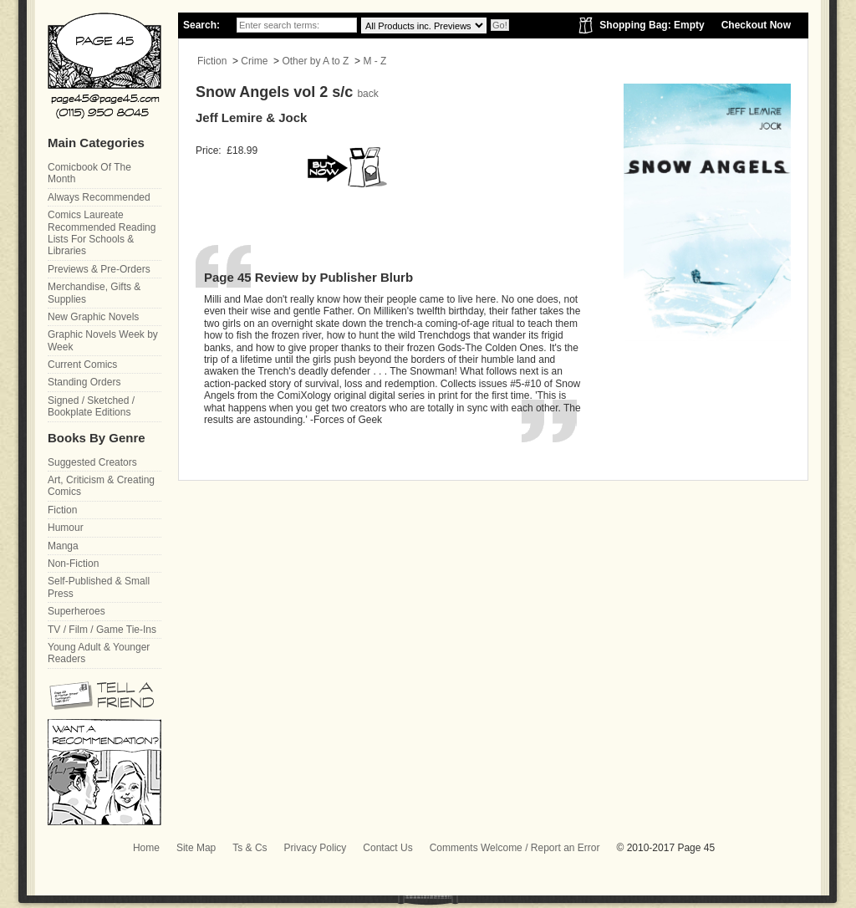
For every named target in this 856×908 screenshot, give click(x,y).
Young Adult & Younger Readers (99, 653)
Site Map (196, 848)
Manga (63, 546)
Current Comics (82, 364)
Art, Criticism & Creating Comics (101, 485)
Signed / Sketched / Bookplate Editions (91, 406)
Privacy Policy (315, 848)
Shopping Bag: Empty (651, 25)
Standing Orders (84, 382)
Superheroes (76, 611)
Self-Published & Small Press (99, 587)
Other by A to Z (315, 61)
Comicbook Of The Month (89, 173)
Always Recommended (99, 197)
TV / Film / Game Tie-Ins (102, 629)
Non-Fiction (73, 563)
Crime (254, 61)
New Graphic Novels (93, 317)
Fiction (212, 61)
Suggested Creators (92, 462)
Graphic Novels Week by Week (103, 340)
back (367, 93)
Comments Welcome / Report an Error (515, 848)
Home (146, 848)
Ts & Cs (249, 848)
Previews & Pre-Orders (99, 269)
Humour (66, 527)
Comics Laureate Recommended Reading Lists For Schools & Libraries (101, 233)
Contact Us (387, 848)
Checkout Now (756, 25)
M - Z (374, 61)
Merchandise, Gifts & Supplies (94, 292)
